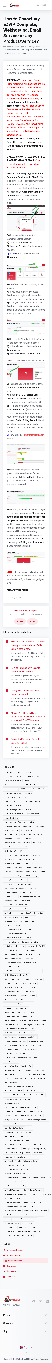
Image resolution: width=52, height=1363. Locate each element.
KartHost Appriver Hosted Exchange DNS (19, 1029)
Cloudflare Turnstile (35, 1144)
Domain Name (10, 954)
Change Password (11, 1120)
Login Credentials (11, 946)
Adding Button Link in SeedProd (16, 909)
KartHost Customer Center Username (18, 793)
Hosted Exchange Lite (13, 1074)
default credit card (11, 1062)
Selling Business (11, 892)
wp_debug (8, 839)
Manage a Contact (11, 830)
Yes (20, 621)
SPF (34, 1231)
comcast (8, 1235)
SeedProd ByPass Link (34, 913)
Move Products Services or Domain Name (20, 987)
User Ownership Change (33, 979)
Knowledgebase (21, 47)
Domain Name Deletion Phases (29, 954)
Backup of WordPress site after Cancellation (21, 1058)
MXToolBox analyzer (12, 1223)
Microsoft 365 (19, 1235)
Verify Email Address (12, 797)
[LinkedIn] (47, 1301)
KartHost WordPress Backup (15, 1054)
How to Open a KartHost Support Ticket (19, 1000)
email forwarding (24, 1231)
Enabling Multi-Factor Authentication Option (20, 1107)
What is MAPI (9, 1025)
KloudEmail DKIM (11, 950)
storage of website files (27, 1037)
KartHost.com (13, 188)
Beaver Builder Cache (12, 1149)
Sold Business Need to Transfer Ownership (20, 983)
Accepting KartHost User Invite (32, 834)
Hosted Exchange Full (13, 1070)
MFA (42, 1095)
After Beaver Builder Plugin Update (17, 1153)
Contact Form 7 (38, 789)
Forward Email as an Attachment (16, 1078)
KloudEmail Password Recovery (16, 1169)
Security (44, 1211)
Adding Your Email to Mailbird (15, 880)
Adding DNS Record (32, 921)
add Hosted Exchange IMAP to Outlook (19, 1087)
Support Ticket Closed (28, 950)
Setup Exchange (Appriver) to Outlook (18, 1132)
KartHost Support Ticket (13, 772)
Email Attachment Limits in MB (16, 847)
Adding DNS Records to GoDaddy (17, 1140)
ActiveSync (28, 1025)
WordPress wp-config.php (35, 872)
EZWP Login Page (31, 876)
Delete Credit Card (11, 818)
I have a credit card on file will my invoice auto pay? (23, 1116)
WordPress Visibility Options (15, 1144)
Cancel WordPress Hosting (14, 868)
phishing (39, 1215)
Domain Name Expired (13, 958)
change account (11, 896)
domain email (10, 1231)
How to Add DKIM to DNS (36, 946)
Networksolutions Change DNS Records (19, 1012)
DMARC (29, 1235)
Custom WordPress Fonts (35, 777)
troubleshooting (10, 1227)
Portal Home (8, 47)
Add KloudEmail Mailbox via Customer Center (21, 1161)
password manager (36, 1041)
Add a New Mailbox (38, 1078)
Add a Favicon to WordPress (30, 1045)
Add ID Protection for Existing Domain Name (21, 1186)
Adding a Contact (27, 830)
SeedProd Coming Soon (14, 777)
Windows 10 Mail (11, 789)
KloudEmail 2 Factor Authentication (17, 1099)
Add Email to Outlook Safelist (15, 934)
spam (34, 1227)
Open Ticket (10, 1277)
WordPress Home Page (13, 1004)
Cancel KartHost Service (27, 859)
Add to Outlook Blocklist (13, 925)
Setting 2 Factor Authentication (16, 1111)
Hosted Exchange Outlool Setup (16, 1136)
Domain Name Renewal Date (15, 1020)
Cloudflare (28, 772)
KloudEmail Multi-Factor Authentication (19, 1095)
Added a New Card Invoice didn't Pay (18, 1066)
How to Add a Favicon (30, 1049)
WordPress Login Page (13, 876)
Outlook (7, 1219)
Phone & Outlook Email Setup (34, 1074)
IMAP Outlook (38, 1153)
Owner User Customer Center (15, 1157)
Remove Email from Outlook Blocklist (18, 929)
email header (24, 1227)
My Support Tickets (13, 1250)
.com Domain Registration (14, 1128)
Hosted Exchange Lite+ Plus (33, 1070)
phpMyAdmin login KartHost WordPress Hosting (22, 855)
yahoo (41, 1231)
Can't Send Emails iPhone (14, 785)
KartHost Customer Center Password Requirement (23, 971)
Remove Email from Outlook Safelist (18, 938)
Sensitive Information (30, 942)
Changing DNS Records (13, 921)
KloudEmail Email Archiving (36, 785)
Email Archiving (28, 797)
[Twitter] (40, 1301)
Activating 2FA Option (12, 1103)
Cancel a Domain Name (24, 839)
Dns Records (30, 917)
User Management (11, 834)
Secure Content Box (12, 942)
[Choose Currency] (45, 5)
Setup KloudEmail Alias (13, 967)
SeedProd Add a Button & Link (16, 905)
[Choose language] (26, 1347)
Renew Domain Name (35, 868)
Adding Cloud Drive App (13, 1198)
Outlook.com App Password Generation (19, 822)
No (32, 621)
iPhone (26, 781)
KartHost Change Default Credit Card (18, 810)
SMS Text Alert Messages (14, 872)
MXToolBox (29, 1215)
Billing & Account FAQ (37, 47)
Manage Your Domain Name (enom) (18, 1182)
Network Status (11, 1271)
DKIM (22, 946)
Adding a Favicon (11, 1045)
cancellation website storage (15, 1041)
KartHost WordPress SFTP (14, 851)
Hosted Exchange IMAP (13, 1091)
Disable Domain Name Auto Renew (17, 843)
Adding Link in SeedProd (14, 913)
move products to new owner (30, 896)
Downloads (9, 1266)
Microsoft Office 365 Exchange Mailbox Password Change (26, 826)
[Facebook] (33, 1301)
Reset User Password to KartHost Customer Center (23, 1202)
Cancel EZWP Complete (13, 863)
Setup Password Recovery (14, 1165)
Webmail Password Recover (15, 1173)
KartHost (8, 1215)
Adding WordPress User (13, 917)
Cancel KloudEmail (32, 863)
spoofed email (27, 1223)
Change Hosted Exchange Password (34, 1120)
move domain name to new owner (17, 901)
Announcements (12, 1255)
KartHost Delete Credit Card (14, 814)
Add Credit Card (33, 814)
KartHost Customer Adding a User (17, 975)
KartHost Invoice (36, 1111)
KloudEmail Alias (30, 963)
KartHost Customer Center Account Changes (21, 1033)
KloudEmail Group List (13, 781)
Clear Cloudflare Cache (13, 801)
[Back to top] (26, 1352)
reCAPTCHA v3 (25, 789)
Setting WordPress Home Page (16, 1008)
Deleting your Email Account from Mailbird (20, 888)
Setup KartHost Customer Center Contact (19, 992)
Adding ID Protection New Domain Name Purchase (23, 1190)
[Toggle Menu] (4, 5)
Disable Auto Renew (31, 1211)
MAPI (19, 1025)
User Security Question (13, 979)
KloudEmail (18, 1215)
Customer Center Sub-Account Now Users (20, 996)
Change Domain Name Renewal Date (18, 1016)
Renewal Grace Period (13, 963)
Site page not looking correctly (34, 1149)
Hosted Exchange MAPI (37, 1020)
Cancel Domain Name (13, 1211)
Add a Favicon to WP (12, 1049)
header (15, 1219)
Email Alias (37, 843)
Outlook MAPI (40, 1025)
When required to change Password (18, 1124)
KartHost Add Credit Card (13, 805)
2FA (37, 1095)
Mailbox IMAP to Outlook (34, 1091)
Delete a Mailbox (11, 1083)
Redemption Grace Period (33, 958)
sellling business (26, 892)
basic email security (28, 1219)
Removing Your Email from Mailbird (18, 884)
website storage (10, 1037)
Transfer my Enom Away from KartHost (19, 1207)
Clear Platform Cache (32, 801)
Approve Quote (10, 859)
